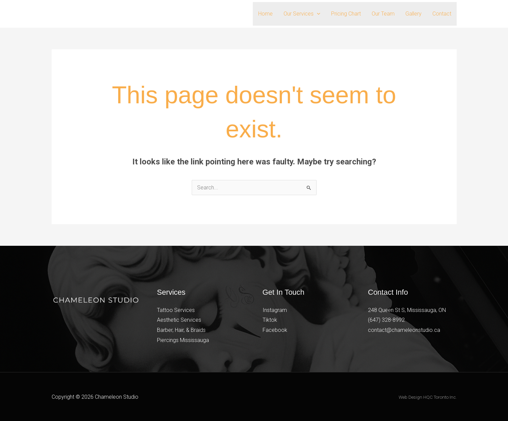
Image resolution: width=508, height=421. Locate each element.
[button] (317, 14)
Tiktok (270, 320)
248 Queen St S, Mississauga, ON (407, 310)
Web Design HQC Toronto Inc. (428, 397)
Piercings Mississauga (183, 340)
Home (265, 13)
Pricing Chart (346, 13)
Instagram (275, 310)
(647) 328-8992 (386, 320)
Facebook (275, 330)
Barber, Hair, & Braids (181, 330)
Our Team (383, 13)
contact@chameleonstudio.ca (404, 330)
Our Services (302, 14)
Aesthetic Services (179, 320)
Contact (441, 13)
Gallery (413, 13)
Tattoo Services (176, 310)
